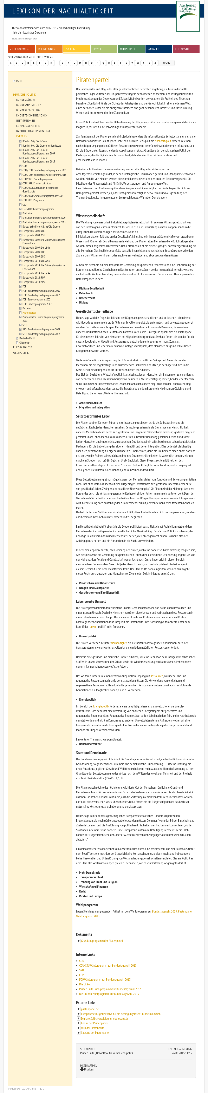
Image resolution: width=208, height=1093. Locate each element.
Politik (70, 49)
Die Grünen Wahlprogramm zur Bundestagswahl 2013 (109, 994)
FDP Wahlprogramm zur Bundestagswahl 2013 (105, 979)
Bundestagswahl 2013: (164, 911)
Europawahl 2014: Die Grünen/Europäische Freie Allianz (43, 267)
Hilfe (41, 1089)
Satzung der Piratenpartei (95, 1032)
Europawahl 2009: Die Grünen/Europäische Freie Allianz (43, 241)
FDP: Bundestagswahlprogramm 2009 (41, 291)
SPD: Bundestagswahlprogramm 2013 (41, 334)
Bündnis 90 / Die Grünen (34, 141)
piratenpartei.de (90, 1009)
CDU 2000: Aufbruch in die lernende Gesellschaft (40, 189)
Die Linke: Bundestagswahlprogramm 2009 (43, 218)
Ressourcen (156, 676)
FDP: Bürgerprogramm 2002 (36, 299)
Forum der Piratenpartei (94, 1023)
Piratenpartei (29, 312)
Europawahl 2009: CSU (33, 235)
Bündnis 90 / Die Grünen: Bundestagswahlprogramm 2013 (38, 159)
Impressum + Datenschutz (22, 1089)
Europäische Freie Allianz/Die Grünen (41, 226)
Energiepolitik (101, 706)
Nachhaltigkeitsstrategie (33, 131)
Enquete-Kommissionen (32, 115)
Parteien (22, 136)
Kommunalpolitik (28, 126)
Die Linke (84, 984)
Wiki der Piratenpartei (93, 1028)
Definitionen (46, 49)
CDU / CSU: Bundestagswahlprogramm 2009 (44, 170)
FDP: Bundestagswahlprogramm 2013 (41, 295)
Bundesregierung (28, 110)
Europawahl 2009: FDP (33, 252)
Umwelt (98, 49)
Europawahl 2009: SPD (33, 256)
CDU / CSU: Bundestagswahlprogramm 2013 (44, 175)
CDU (81, 961)
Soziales (153, 49)
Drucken (86, 1069)
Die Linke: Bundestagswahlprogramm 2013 (43, 222)
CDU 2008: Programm (33, 200)
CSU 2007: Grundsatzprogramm (38, 209)
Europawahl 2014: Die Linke (36, 273)
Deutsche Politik (24, 94)
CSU (24, 204)
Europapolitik (22, 347)
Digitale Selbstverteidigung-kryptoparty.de (105, 1018)
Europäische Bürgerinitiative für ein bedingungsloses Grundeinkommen (121, 1014)
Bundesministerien (29, 105)
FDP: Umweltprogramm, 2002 (37, 304)
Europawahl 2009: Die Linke (36, 247)
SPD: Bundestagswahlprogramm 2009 (41, 329)
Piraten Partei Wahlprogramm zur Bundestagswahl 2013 (110, 989)
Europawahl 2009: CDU (33, 231)
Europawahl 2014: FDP (33, 277)
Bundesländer (26, 100)
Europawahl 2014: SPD (33, 282)
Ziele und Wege (20, 49)
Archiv (166, 63)
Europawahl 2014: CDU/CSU (36, 261)
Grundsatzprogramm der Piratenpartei (102, 941)
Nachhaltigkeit (163, 141)
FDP (81, 975)
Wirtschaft (127, 49)
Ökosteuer (24, 342)
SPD (81, 970)
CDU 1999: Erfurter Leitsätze (36, 183)
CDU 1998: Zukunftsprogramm (37, 179)
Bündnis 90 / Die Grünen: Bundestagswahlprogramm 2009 (38, 151)
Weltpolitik (21, 353)
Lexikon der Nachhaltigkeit (63, 10)
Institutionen (25, 120)
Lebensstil (182, 49)
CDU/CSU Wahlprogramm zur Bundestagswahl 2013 (108, 965)
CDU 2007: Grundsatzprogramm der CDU (42, 196)
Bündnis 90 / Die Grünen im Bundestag (41, 145)
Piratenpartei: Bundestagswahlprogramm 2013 (43, 318)
